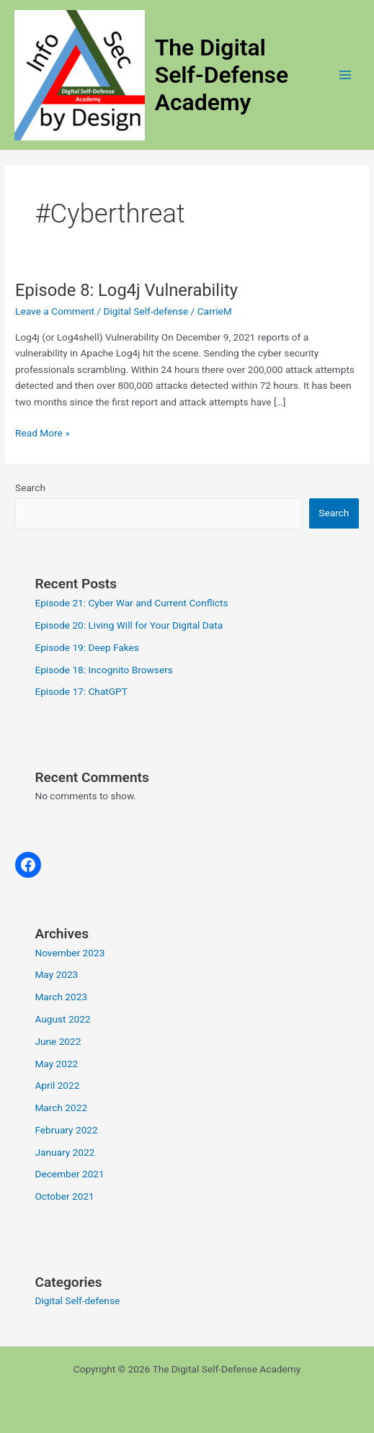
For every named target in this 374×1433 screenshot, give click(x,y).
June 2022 (58, 1041)
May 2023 (56, 974)
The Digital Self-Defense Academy (221, 75)
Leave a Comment (54, 311)
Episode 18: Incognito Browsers (103, 669)
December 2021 (69, 1174)
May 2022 (56, 1063)
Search (30, 487)
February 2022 (66, 1130)
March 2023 (61, 996)
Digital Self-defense (145, 311)
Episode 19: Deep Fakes (86, 647)
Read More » (42, 433)
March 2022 (61, 1107)
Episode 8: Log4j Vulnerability (126, 290)
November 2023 (69, 952)
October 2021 (64, 1196)
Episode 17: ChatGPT (81, 691)
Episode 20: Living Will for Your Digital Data (129, 625)
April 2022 (57, 1085)
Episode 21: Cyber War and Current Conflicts (131, 602)
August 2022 (62, 1019)
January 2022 (64, 1152)
